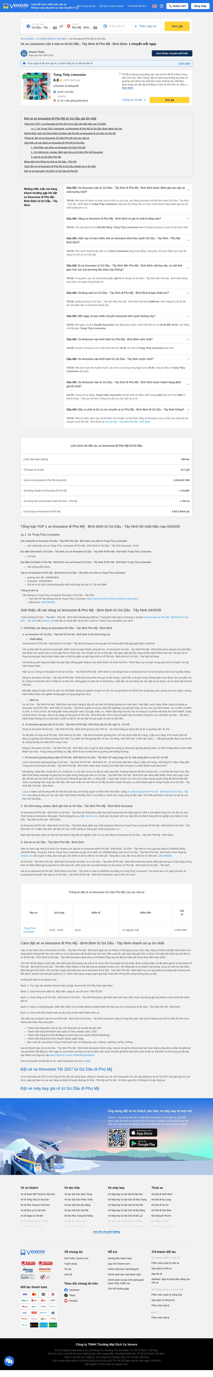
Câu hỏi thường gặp (118, 1288)
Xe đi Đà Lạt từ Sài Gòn (33, 1210)
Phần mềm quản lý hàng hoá (166, 1294)
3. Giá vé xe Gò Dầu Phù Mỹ (46, 157)
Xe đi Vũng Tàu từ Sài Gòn (35, 1199)
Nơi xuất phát (38, 24)
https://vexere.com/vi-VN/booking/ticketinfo (72, 1055)
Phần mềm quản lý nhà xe (165, 1263)
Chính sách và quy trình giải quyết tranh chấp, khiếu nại (126, 1282)
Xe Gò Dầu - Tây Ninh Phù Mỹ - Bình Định (127, 421)
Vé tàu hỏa (72, 1187)
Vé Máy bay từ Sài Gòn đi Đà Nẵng (126, 1210)
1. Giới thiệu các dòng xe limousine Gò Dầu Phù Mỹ (58, 147)
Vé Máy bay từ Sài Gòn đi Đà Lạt (125, 1215)
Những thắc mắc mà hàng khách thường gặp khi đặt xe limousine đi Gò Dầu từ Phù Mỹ (70, 133)
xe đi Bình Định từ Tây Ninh (50, 39)
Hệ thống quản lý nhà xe (165, 1258)
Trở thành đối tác (137, 6)
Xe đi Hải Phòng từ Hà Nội (35, 1221)
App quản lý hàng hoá (162, 1300)
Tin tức (68, 1269)
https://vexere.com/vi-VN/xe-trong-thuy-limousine (112, 598)
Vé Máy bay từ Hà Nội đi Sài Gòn (125, 1194)
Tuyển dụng (70, 1263)
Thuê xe (157, 1187)
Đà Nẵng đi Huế (159, 1221)
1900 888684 (48, 602)
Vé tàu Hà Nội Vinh (74, 1226)
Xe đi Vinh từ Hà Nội (31, 1226)
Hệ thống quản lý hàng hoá (167, 1289)
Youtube (73, 1300)
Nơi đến (75, 24)
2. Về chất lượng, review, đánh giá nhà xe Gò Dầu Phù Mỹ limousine (67, 152)
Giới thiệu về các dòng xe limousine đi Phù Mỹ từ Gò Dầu (54, 142)
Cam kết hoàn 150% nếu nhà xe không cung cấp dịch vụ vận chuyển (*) (53, 6)
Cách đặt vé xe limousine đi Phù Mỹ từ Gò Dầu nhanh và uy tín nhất (60, 166)
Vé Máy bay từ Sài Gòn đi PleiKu (125, 1221)
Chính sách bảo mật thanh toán (124, 1274)
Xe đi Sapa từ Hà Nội (32, 1215)
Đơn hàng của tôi (86, 6)
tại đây (87, 1061)
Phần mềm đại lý (160, 1305)
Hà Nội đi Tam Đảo (161, 1210)
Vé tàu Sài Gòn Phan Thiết (78, 1199)
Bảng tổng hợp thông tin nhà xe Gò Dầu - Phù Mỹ (50, 161)
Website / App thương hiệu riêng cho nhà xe (170, 1281)
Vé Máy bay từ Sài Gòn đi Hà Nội (125, 1205)
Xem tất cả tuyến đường (106, 1231)
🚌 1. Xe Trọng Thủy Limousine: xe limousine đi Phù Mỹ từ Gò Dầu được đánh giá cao (76, 128)
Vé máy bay (116, 1187)
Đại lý (154, 1312)
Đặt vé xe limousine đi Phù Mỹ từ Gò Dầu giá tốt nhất (60, 118)
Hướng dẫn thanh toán (120, 1258)
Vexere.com (48, 620)
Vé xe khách (27, 38)
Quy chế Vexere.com (119, 1263)
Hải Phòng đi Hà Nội (162, 1226)
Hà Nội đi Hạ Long (161, 1199)
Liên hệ (68, 1274)
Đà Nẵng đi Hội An (161, 1215)
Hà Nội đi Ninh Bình (161, 1194)
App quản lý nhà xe (161, 1268)
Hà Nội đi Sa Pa (159, 1205)
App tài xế (156, 1273)
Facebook (74, 1290)
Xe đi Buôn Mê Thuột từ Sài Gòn (38, 1194)
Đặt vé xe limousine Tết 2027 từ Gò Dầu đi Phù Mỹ (51, 171)
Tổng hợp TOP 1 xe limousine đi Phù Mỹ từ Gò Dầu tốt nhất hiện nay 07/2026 (65, 124)
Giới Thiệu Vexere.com (76, 1258)
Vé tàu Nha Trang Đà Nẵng (78, 1215)
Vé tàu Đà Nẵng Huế (75, 1221)
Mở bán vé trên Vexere (111, 6)
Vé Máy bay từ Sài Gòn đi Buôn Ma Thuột (126, 1228)
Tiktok (72, 1295)
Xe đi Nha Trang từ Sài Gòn (35, 1205)
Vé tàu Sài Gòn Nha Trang (78, 1194)
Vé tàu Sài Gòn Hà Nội (76, 1210)
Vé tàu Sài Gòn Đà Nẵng (77, 1205)
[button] (128, 190)
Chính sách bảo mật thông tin (123, 1269)
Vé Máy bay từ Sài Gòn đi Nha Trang (127, 1199)
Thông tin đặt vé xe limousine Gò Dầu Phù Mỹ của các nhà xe (56, 138)
